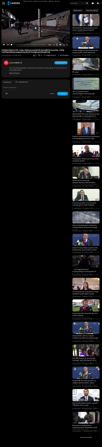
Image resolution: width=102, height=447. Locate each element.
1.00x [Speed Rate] (53, 44)
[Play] (4, 45)
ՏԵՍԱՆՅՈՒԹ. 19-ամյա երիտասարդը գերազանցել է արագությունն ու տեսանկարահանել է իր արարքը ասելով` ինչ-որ (85, 117)
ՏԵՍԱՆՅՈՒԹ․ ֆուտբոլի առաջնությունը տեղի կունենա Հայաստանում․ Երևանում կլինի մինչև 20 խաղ (84, 183)
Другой (51, 1)
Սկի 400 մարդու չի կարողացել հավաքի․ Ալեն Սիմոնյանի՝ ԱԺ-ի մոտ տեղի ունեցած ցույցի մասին (84, 360)
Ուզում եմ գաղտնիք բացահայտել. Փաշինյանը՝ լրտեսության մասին (85, 249)
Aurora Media (15, 63)
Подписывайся (61, 62)
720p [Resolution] (64, 44)
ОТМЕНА (52, 93)
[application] (35, 28)
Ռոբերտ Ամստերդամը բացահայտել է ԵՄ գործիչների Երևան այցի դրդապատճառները (85, 138)
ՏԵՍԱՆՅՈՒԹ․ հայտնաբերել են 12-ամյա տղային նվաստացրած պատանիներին (85, 30)
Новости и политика (41, 1)
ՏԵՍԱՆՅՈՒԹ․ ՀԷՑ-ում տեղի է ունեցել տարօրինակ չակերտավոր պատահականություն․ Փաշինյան (85, 338)
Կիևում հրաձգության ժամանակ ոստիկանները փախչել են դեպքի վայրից (84, 227)
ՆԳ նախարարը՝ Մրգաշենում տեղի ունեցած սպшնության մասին (85, 293)
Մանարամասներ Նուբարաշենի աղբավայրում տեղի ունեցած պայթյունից (84, 205)
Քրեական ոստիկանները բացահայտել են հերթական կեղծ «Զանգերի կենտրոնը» (84, 427)
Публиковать (62, 93)
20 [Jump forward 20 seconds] (56, 44)
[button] (98, 3)
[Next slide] (97, 10)
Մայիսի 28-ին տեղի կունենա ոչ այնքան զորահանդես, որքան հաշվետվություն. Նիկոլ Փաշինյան (85, 383)
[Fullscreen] (67, 45)
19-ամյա (75, 72)
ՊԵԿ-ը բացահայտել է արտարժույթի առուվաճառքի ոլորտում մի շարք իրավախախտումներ (83, 95)
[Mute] (60, 45)
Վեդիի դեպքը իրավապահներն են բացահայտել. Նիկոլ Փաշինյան (85, 51)
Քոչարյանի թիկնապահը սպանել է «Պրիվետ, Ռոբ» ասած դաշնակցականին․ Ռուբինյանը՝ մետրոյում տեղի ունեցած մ (85, 406)
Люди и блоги (28, 1)
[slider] (28, 44)
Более (57, 1)
